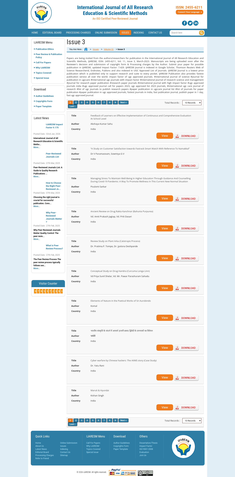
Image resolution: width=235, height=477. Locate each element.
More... (37, 147)
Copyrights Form (44, 101)
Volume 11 (109, 49)
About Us (39, 446)
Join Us (143, 455)
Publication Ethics (45, 49)
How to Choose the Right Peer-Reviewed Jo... (53, 186)
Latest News (41, 449)
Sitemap (64, 455)
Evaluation (144, 452)
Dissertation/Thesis (149, 443)
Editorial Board (52, 32)
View (165, 136)
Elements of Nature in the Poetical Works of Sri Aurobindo (121, 300)
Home (35, 32)
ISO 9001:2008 (146, 449)
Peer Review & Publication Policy (49, 56)
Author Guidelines (45, 96)
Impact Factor (146, 446)
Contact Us (155, 32)
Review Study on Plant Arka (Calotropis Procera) (115, 241)
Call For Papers (43, 62)
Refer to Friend (42, 458)
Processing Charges (78, 32)
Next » (123, 102)
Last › (72, 106)
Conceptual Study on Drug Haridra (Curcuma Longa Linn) (120, 271)
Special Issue (42, 78)
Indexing (138, 32)
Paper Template (44, 106)
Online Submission (106, 32)
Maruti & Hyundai (100, 390)
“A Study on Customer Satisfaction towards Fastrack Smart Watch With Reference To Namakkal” (140, 148)
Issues (125, 32)
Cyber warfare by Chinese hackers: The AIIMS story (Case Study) (124, 360)
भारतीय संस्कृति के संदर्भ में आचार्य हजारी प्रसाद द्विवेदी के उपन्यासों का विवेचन (122, 330)
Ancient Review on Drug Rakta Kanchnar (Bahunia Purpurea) (122, 211)
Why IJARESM (43, 67)
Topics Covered (43, 73)
